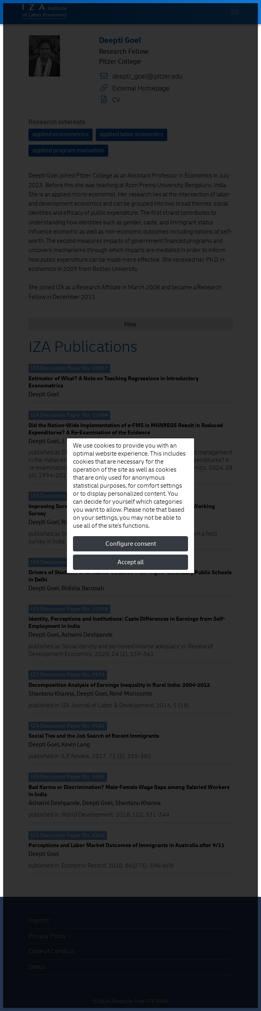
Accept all (130, 562)
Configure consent (130, 544)
